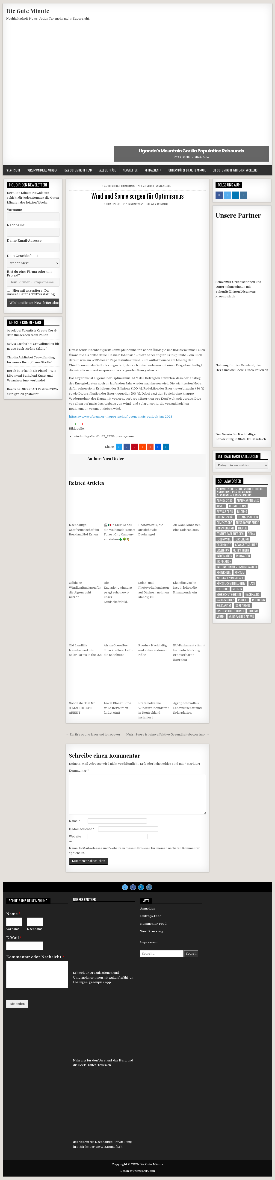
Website (75, 836)
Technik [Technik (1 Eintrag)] (253, 611)
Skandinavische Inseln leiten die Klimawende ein (185, 587)
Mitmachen (152, 170)
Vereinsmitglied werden (42, 170)
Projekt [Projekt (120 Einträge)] (243, 600)
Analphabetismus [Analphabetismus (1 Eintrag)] (248, 500)
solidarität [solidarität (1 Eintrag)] (224, 605)
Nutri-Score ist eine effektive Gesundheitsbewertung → (167, 734)
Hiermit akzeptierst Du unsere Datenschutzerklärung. (31, 292)
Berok (11, 370)
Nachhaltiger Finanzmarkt (120, 186)
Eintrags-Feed (150, 916)
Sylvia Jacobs (182, 157)
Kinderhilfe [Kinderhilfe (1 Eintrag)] (224, 572)
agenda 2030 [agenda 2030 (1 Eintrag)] (225, 500)
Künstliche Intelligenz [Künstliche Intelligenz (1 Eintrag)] (231, 583)
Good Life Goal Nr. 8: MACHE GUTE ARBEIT (82, 708)
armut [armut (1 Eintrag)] (221, 506)
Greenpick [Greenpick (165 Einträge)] (223, 550)
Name (74, 821)
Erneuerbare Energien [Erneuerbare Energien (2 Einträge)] (230, 534)
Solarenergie (146, 186)
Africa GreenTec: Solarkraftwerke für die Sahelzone (119, 650)
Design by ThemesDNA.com (137, 1170)
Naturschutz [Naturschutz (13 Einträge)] (225, 600)
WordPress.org (151, 931)
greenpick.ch (225, 296)
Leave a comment (158, 204)
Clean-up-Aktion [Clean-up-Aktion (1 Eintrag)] (248, 517)
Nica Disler (113, 204)
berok (11, 330)
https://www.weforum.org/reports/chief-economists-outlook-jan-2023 (120, 416)
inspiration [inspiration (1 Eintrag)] (224, 561)
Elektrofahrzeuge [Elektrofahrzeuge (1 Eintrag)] (247, 522)
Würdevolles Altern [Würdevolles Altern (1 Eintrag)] (241, 616)
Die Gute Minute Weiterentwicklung (235, 170)
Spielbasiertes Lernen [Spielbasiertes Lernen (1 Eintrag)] (230, 611)
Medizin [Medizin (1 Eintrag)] (237, 589)
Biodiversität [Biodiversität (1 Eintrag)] (225, 517)
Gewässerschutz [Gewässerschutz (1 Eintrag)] (246, 545)
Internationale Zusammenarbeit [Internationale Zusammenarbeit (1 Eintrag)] (237, 567)
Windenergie (163, 186)
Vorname (14, 210)
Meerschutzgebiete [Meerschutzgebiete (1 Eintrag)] (229, 594)
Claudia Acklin (17, 357)
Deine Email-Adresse (24, 240)
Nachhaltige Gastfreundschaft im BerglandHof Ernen (84, 529)
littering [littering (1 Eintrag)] (222, 589)
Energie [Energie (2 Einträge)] (242, 528)
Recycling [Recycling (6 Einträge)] (258, 600)
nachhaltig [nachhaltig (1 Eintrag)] (252, 594)
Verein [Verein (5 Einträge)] (221, 616)
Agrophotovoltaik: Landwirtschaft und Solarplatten (187, 708)
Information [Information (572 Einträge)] (224, 556)
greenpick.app (100, 982)
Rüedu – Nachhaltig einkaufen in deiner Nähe (152, 650)
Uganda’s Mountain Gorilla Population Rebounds (191, 151)
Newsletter (130, 170)
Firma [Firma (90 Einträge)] (251, 534)
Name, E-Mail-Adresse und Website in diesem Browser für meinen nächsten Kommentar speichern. (134, 850)
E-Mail (14, 938)
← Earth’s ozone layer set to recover (93, 734)
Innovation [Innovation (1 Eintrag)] (243, 556)
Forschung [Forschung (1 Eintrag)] (242, 539)
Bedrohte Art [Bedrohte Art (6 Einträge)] (237, 506)
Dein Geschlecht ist (22, 256)
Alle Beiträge (107, 170)
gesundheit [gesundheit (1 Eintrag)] (224, 545)
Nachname (16, 225)
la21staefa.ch (256, 439)
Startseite (13, 170)
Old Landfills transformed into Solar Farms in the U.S (85, 650)
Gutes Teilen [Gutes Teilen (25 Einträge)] (241, 550)
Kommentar (79, 770)
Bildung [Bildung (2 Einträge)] (242, 511)
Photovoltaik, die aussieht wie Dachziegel (150, 529)
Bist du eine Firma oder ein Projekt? (29, 273)
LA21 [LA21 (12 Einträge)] (252, 583)
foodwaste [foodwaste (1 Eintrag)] (224, 539)
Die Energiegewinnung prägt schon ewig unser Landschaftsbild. (118, 592)
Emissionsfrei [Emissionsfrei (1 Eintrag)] (225, 528)
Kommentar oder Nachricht (35, 957)
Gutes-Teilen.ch (256, 370)
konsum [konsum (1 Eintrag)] (240, 572)
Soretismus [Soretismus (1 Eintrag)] (243, 605)
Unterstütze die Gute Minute (187, 170)
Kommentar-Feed (153, 923)
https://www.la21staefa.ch (103, 1146)
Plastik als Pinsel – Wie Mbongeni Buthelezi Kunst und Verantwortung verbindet (31, 375)
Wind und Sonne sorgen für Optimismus (137, 196)
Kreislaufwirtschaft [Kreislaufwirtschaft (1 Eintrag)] (230, 578)
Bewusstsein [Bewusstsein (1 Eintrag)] (225, 511)
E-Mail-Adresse (82, 829)
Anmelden (147, 908)
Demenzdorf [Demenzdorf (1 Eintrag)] (224, 522)
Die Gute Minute (27, 11)
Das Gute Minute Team (78, 170)
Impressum (148, 942)
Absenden (17, 1004)
